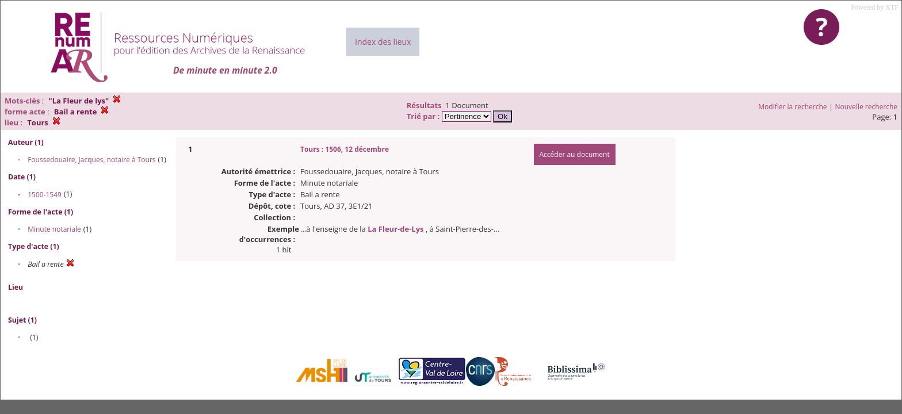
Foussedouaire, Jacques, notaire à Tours (91, 159)
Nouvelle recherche (866, 107)
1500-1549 (45, 195)
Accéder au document (575, 154)
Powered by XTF (875, 7)
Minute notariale (54, 229)
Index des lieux (383, 41)
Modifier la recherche (792, 107)
